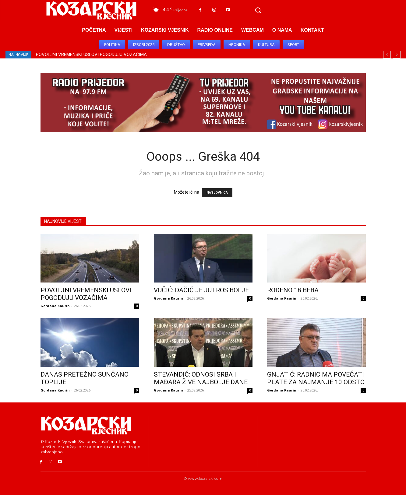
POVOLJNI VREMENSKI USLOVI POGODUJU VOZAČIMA (91, 54)
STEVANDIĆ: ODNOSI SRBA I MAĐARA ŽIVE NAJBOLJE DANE (201, 378)
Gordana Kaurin (55, 306)
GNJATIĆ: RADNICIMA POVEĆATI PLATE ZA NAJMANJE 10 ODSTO (316, 378)
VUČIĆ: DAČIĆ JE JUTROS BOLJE (201, 290)
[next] (397, 54)
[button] (258, 10)
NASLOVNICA (217, 193)
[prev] (387, 54)
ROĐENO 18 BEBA (293, 290)
